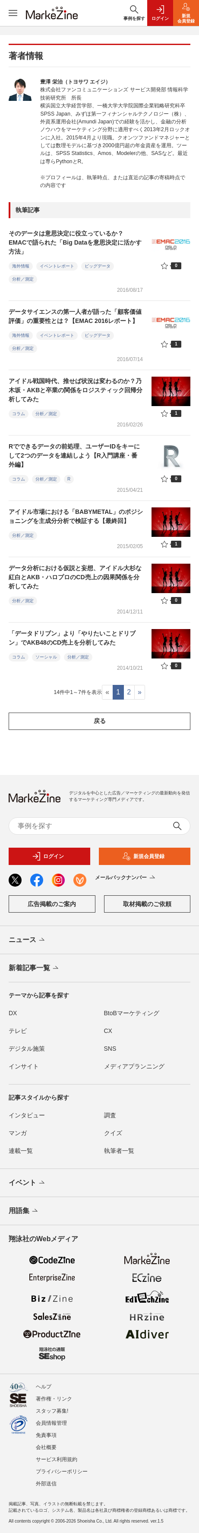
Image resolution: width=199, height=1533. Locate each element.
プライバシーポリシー (62, 1471)
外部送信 (46, 1484)
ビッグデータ (98, 266)
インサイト (24, 1066)
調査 (110, 1115)
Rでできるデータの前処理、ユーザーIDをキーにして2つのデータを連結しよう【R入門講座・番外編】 (74, 455)
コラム (18, 413)
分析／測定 (23, 279)
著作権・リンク (54, 1399)
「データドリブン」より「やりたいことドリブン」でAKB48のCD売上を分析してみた (72, 638)
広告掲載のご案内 (52, 903)
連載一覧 (21, 1150)
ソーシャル (46, 657)
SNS (110, 1048)
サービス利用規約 (56, 1459)
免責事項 (46, 1435)
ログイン (48, 856)
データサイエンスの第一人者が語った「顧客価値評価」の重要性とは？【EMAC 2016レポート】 (75, 316)
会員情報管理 (51, 1423)
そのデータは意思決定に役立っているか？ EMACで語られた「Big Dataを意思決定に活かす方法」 (75, 242)
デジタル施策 (27, 1048)
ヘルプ (43, 1387)
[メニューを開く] (13, 13)
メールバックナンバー (126, 878)
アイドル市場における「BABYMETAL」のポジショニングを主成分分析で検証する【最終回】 (76, 516)
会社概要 (46, 1447)
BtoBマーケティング (131, 1013)
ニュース (27, 940)
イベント (27, 1183)
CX (108, 1030)
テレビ (18, 1030)
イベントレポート (57, 266)
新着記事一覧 (34, 968)
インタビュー (27, 1115)
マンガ (18, 1133)
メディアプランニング (134, 1066)
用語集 (24, 1211)
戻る (100, 720)
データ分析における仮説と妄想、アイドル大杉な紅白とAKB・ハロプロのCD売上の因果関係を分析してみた (75, 577)
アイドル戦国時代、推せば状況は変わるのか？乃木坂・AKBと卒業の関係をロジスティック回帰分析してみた (75, 390)
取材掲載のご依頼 (147, 903)
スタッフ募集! (52, 1411)
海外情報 (20, 266)
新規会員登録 (143, 856)
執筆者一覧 (119, 1150)
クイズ (113, 1133)
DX (13, 1013)
